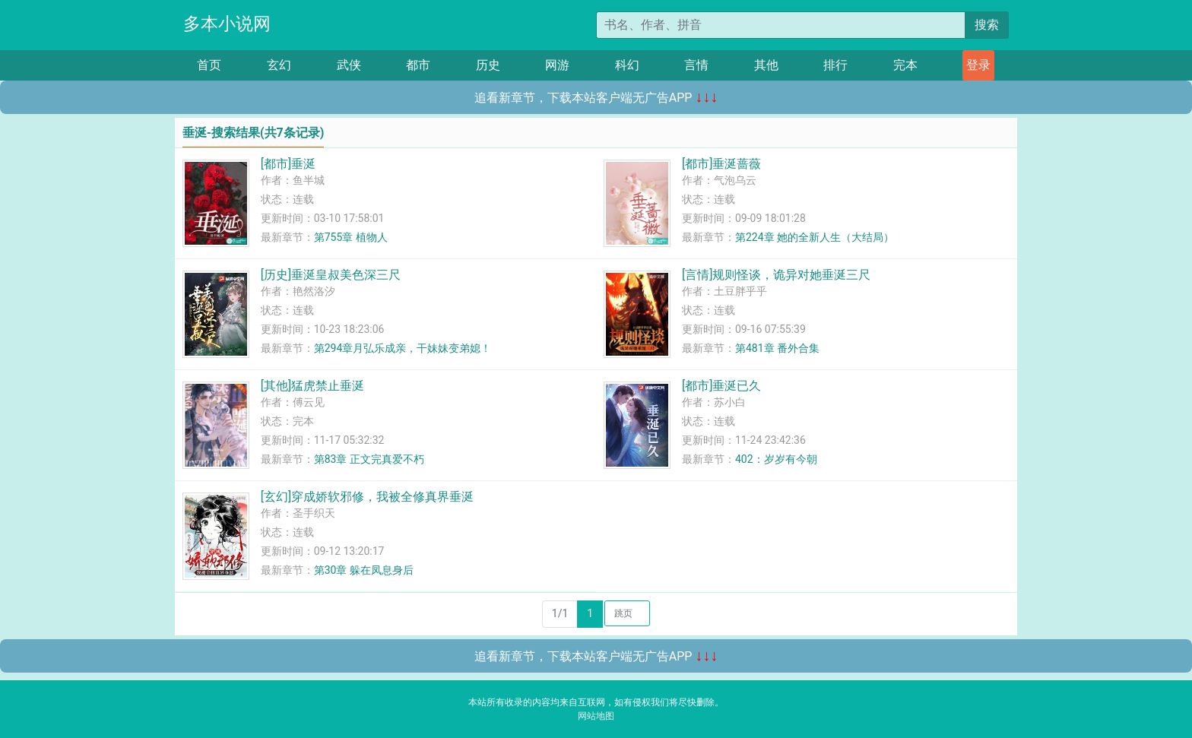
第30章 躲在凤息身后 (364, 570)
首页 (209, 65)
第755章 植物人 (351, 237)
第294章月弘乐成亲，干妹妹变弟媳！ (403, 348)
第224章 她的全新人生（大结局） (814, 237)
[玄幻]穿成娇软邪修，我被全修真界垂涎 (367, 496)
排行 (835, 65)
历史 (488, 65)
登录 (978, 65)
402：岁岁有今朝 (776, 459)
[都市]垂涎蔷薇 (721, 164)
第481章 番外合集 (777, 348)
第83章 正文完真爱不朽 (369, 459)
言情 (696, 65)
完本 (905, 65)
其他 (766, 65)
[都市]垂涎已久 (721, 386)
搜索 (987, 24)
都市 (418, 65)
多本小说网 (227, 24)
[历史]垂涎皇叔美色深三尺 (331, 275)
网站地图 (596, 716)
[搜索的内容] (780, 25)
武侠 (349, 65)
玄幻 (279, 65)
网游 (557, 65)
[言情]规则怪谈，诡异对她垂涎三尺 (776, 275)
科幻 (627, 65)
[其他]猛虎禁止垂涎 (312, 386)
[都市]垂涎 (288, 164)
